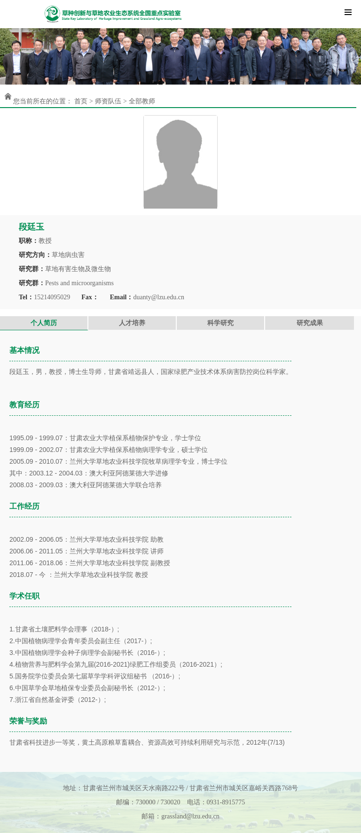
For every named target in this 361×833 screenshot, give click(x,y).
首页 (80, 101)
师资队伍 (108, 101)
